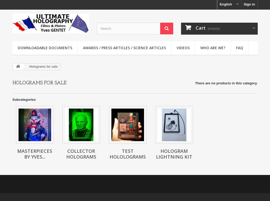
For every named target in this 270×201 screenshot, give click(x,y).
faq (239, 47)
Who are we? (212, 47)
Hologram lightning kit (174, 154)
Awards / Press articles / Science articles (124, 47)
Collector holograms (81, 154)
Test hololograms (128, 154)
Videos (183, 47)
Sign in (249, 4)
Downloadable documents (45, 47)
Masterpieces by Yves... (34, 154)
